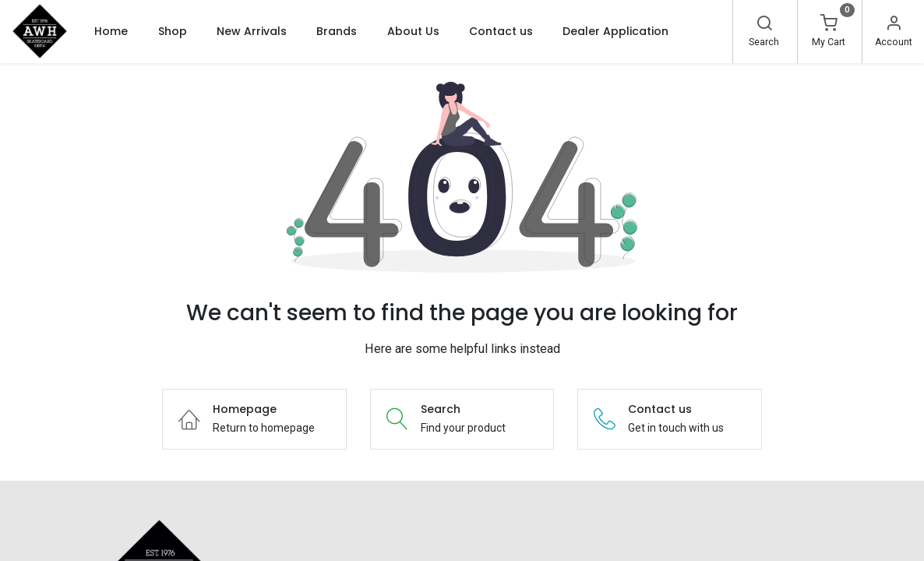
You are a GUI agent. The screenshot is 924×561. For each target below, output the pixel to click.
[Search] (764, 25)
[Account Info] (893, 25)
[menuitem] (111, 31)
